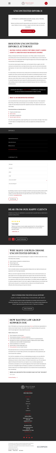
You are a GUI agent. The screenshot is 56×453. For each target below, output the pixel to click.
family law (23, 337)
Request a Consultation (28, 31)
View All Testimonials (21, 239)
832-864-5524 (28, 393)
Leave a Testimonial (28, 308)
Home (28, 399)
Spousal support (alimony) (15, 117)
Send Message (13, 199)
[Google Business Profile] (32, 437)
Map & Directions (28, 422)
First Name (10, 164)
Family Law (28, 403)
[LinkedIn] (29, 437)
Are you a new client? (12, 179)
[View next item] (13, 239)
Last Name (10, 168)
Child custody (12, 113)
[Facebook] (24, 437)
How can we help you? (12, 183)
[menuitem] (28, 138)
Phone (10, 172)
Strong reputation (13, 347)
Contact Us (28, 410)
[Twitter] (26, 437)
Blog (28, 408)
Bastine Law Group (12, 59)
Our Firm (28, 401)
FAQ (28, 406)
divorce (31, 326)
